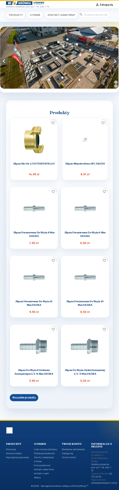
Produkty (16, 15)
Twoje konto (72, 443)
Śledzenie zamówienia (73, 449)
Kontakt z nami (41, 473)
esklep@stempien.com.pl (104, 482)
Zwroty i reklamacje (44, 457)
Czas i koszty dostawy (45, 449)
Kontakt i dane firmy (61, 15)
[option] (59, 58)
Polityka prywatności (44, 453)
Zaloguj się (67, 453)
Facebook (9, 430)
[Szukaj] (94, 14)
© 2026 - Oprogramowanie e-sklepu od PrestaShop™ (59, 486)
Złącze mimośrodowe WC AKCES (85, 163)
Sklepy (37, 477)
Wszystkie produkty (24, 397)
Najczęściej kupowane (17, 457)
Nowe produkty (14, 453)
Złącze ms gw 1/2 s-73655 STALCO (34, 163)
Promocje (11, 449)
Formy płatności (42, 465)
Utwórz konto (69, 457)
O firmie (35, 15)
